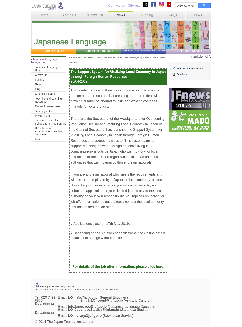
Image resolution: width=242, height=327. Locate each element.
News (120, 15)
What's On (95, 15)
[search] (185, 6)
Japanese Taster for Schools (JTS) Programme (50, 122)
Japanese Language (99, 50)
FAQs (173, 15)
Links (198, 15)
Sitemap (134, 5)
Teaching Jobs (43, 111)
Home (43, 15)
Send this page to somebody (190, 68)
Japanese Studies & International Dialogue (143, 50)
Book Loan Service (189, 50)
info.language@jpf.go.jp (87, 306)
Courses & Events (45, 93)
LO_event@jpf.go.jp (107, 300)
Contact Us (116, 5)
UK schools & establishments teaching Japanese (49, 131)
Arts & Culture (54, 50)
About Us (69, 15)
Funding (147, 15)
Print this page (183, 74)
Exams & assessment (47, 106)
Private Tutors (43, 115)
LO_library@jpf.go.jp (85, 316)
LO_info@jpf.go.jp (83, 297)
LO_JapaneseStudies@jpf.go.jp (93, 309)
